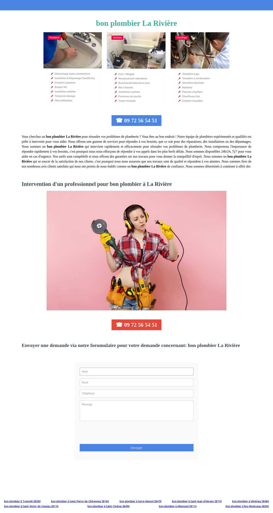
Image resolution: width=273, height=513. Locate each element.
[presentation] (111, 434)
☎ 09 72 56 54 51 (136, 120)
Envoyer (136, 448)
